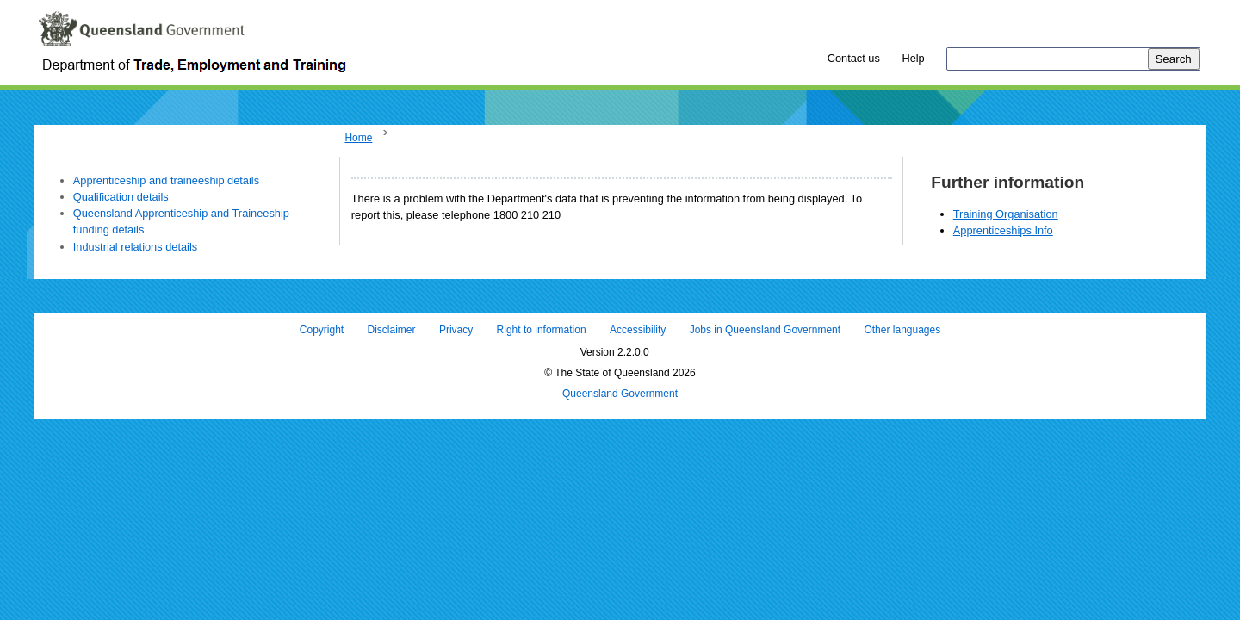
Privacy (456, 330)
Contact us (854, 58)
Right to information (541, 330)
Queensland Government (620, 394)
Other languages (902, 330)
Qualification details (121, 196)
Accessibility (638, 330)
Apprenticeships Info (1003, 230)
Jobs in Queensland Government (765, 330)
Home (358, 138)
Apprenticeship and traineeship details (166, 180)
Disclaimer (392, 330)
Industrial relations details (135, 246)
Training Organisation (1005, 214)
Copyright (322, 330)
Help (913, 58)
